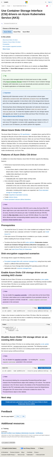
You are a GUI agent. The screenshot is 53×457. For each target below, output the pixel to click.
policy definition (30, 242)
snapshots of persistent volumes (18, 195)
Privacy (36, 452)
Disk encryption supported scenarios (12, 46)
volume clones (13, 197)
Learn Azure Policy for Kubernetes (22, 249)
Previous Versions (14, 452)
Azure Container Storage (14, 81)
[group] (26, 311)
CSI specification (25, 134)
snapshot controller (20, 295)
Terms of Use (21, 454)
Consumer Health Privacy (7, 454)
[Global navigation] (1, 2)
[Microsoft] (26, 2)
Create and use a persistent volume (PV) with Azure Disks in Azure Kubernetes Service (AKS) (26, 403)
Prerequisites (6, 44)
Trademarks (29, 454)
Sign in (50, 2)
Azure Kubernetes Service (19, 6)
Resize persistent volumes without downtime (17, 199)
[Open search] (45, 2)
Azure (8, 6)
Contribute (29, 452)
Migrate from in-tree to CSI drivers (13, 116)
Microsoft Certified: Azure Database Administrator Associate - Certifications (22, 433)
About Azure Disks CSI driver (10, 40)
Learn (3, 6)
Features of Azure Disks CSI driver (11, 42)
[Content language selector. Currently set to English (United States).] (9, 448)
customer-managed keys (24, 268)
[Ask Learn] (47, 6)
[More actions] (50, 6)
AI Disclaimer (4, 452)
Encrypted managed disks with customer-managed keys (20, 261)
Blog (22, 452)
